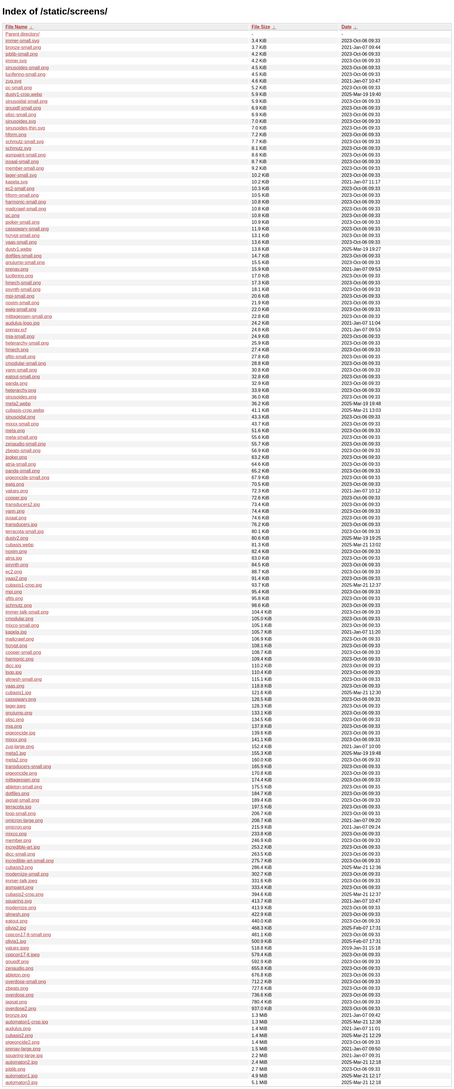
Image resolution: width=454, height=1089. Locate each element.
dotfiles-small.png (24, 255)
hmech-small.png (23, 282)
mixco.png (16, 833)
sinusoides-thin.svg (25, 128)
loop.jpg (14, 672)
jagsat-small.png (22, 800)
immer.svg (16, 60)
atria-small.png (21, 464)
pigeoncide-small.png (27, 477)
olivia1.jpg (16, 941)
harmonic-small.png (26, 201)
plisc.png (15, 719)
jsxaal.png (16, 517)
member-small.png (25, 168)
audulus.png (18, 1028)
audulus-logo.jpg (22, 323)
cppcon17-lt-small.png (28, 934)
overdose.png (20, 994)
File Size (261, 26)
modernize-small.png (27, 874)
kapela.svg (17, 181)
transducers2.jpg (23, 504)
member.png (18, 840)
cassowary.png (21, 699)
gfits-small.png (20, 356)
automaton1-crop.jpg (27, 1021)
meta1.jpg (16, 753)
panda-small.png (23, 470)
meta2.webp (18, 403)
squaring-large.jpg (24, 1055)
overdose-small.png (26, 981)
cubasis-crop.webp (25, 410)
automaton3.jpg (21, 1082)
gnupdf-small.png (23, 108)
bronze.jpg (16, 1015)
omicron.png (18, 827)
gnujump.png (19, 712)
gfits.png (14, 598)
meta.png (15, 430)
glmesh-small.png (24, 679)
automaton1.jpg (21, 1075)
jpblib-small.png (22, 54)
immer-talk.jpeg (21, 880)
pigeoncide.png (21, 773)
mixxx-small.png (22, 423)
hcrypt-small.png (22, 235)
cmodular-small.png (26, 363)
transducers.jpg (21, 524)
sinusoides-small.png (27, 67)
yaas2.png (16, 578)
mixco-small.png (22, 625)
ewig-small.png (21, 309)
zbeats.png (17, 988)
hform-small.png (22, 195)
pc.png (12, 215)
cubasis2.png (19, 1035)
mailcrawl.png (20, 639)
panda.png (17, 383)
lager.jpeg (15, 705)
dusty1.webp (19, 249)
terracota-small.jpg (25, 531)
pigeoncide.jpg (20, 732)
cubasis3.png (19, 867)
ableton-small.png (24, 786)
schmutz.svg (18, 148)
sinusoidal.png (20, 416)
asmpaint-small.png (26, 154)
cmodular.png (19, 618)
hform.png (16, 134)
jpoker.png (16, 457)
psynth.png (17, 564)
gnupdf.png (17, 961)
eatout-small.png (23, 376)
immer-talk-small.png (27, 612)
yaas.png (15, 685)
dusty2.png (17, 538)
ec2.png (14, 571)
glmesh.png (18, 914)
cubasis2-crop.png (24, 894)
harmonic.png (20, 659)
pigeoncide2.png (22, 1042)
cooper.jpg (16, 497)
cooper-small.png (23, 652)
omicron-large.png (24, 820)
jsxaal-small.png (22, 161)
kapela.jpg (16, 632)
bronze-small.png (23, 47)
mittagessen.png (22, 779)
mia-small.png (20, 336)
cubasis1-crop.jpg (24, 585)
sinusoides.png (21, 396)
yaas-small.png (21, 242)
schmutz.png (19, 605)
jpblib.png (15, 1069)
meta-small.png (21, 437)
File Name (17, 26)
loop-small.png (21, 813)
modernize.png (21, 907)
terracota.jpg (18, 806)
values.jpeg (17, 948)
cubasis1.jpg (18, 692)
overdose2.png (21, 1008)
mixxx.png (16, 739)
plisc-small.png (21, 114)
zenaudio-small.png (26, 443)
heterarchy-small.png (27, 343)
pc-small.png (19, 87)
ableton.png (18, 974)
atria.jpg (14, 558)
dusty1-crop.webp (24, 94)
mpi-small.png (20, 296)
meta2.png (17, 759)
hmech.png (17, 349)
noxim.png (16, 551)
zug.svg (13, 81)
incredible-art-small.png (30, 860)
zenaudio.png (19, 968)
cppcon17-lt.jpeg (22, 954)
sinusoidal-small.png (26, 101)
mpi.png (14, 591)
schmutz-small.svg (25, 141)
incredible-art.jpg (23, 847)
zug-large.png (20, 746)
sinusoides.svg (21, 121)
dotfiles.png (17, 793)
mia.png (14, 726)
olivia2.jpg (16, 928)
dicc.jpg (13, 665)
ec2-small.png (20, 188)
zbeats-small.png (23, 450)
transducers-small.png (28, 766)
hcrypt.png (16, 645)
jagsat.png (16, 1001)
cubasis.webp (20, 544)
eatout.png (17, 921)
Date (346, 26)
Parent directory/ (22, 34)
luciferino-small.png (25, 74)
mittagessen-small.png (29, 316)
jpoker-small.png (22, 222)
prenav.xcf (16, 329)
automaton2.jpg (21, 1062)
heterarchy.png (21, 390)
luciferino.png (19, 275)
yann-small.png (21, 370)
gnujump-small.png (25, 262)
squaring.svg (19, 901)
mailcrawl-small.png (26, 208)
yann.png (15, 511)
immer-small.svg (22, 40)
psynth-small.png (23, 289)
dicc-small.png (20, 854)
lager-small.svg (21, 175)
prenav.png (17, 269)
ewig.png (15, 484)
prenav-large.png (23, 1048)
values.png (17, 490)
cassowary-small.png (27, 228)
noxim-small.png (22, 302)
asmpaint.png (19, 887)
